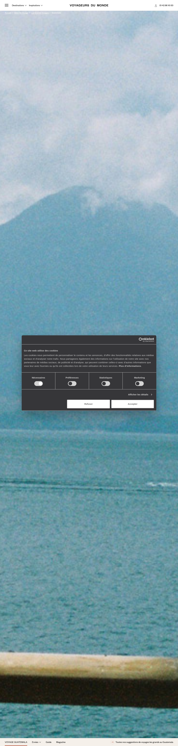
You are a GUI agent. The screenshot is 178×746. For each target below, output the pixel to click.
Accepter (132, 404)
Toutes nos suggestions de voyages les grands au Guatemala (141, 742)
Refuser (88, 404)
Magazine (61, 741)
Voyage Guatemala (16, 741)
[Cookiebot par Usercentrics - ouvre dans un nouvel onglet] (141, 340)
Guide (48, 741)
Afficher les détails (138, 394)
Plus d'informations (130, 366)
